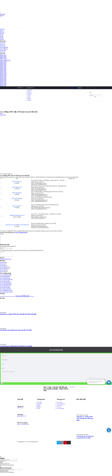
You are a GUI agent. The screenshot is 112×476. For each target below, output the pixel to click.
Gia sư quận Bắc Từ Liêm (6, 291)
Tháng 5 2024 (3, 79)
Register (12, 468)
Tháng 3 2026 (3, 55)
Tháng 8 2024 (3, 75)
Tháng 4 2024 (3, 80)
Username (2, 462)
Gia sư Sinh (3, 45)
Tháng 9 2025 (3, 62)
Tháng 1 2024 (3, 84)
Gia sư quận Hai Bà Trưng (6, 280)
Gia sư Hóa (2, 42)
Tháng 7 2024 (3, 76)
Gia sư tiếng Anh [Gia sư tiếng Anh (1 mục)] (13, 297)
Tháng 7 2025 (3, 65)
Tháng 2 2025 (3, 71)
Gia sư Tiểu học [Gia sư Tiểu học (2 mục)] (23, 297)
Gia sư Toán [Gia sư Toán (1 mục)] (32, 297)
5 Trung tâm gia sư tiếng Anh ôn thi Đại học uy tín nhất (16, 347)
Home (1, 113)
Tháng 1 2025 (3, 73)
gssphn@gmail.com (21, 419)
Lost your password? (4, 466)
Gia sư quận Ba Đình (5, 277)
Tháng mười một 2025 (5, 60)
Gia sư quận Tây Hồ (5, 282)
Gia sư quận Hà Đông (5, 288)
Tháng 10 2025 (3, 61)
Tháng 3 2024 (3, 81)
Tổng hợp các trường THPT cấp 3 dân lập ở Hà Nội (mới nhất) (18, 315)
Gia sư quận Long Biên (5, 289)
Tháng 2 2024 (3, 83)
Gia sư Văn (2, 52)
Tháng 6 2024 (3, 78)
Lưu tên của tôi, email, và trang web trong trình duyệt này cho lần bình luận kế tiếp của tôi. (22, 250)
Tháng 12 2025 (3, 58)
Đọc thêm (72, 390)
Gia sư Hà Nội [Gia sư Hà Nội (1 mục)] (2, 297)
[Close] (0, 459)
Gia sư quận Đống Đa (5, 279)
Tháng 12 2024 (3, 74)
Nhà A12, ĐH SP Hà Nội (23, 427)
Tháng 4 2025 (3, 69)
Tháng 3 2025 (3, 70)
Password (2, 464)
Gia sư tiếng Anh (4, 47)
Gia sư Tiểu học (4, 48)
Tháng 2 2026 (3, 56)
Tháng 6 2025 (3, 66)
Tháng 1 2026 (3, 57)
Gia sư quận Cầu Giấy (5, 286)
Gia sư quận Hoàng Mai (5, 283)
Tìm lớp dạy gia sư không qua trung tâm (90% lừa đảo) (16, 331)
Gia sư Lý (2, 44)
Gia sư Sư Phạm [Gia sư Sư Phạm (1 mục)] (7, 297)
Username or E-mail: (4, 472)
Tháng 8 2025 (3, 64)
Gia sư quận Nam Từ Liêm (6, 293)
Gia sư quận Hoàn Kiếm (5, 276)
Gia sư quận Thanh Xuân (6, 285)
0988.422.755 (20, 410)
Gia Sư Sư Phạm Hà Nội (56, 351)
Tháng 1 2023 (3, 85)
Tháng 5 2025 (3, 68)
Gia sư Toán (3, 50)
